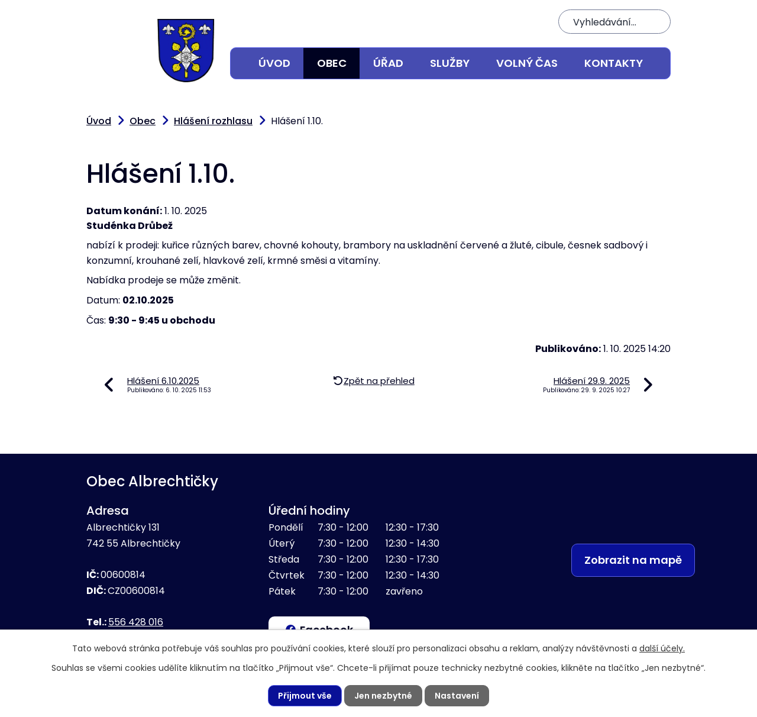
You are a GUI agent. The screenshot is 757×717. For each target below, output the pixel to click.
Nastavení (457, 696)
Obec (332, 63)
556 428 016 (135, 622)
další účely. (662, 648)
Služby (450, 63)
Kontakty (613, 63)
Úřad (388, 63)
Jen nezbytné (383, 696)
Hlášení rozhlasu (213, 121)
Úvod (274, 63)
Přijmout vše (305, 696)
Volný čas (527, 63)
